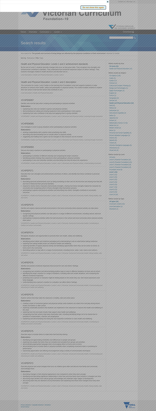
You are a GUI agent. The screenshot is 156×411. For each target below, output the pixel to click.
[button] (130, 36)
